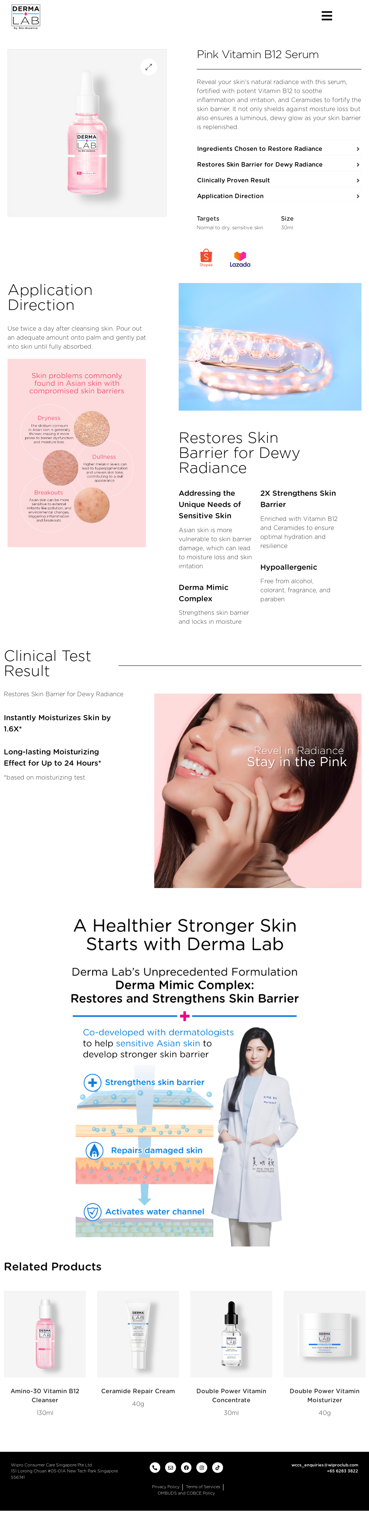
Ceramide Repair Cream (138, 1391)
